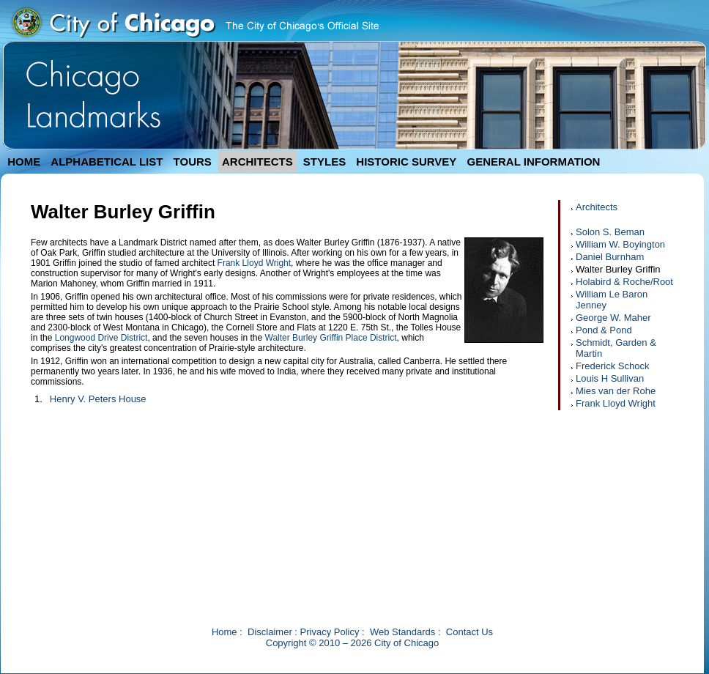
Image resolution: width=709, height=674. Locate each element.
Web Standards (402, 631)
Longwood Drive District (101, 338)
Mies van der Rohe (616, 390)
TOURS (193, 161)
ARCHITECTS (257, 161)
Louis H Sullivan (610, 378)
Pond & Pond (604, 330)
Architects (596, 206)
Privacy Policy (330, 631)
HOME (23, 161)
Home (224, 631)
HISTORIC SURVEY (406, 161)
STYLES (324, 161)
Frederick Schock (612, 365)
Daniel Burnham (610, 256)
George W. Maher (613, 317)
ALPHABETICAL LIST (107, 161)
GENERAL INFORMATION (534, 161)
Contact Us (469, 631)
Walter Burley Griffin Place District (331, 338)
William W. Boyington (620, 244)
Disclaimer (270, 631)
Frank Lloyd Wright (254, 263)
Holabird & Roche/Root (624, 281)
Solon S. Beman (610, 231)
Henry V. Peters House (98, 398)
